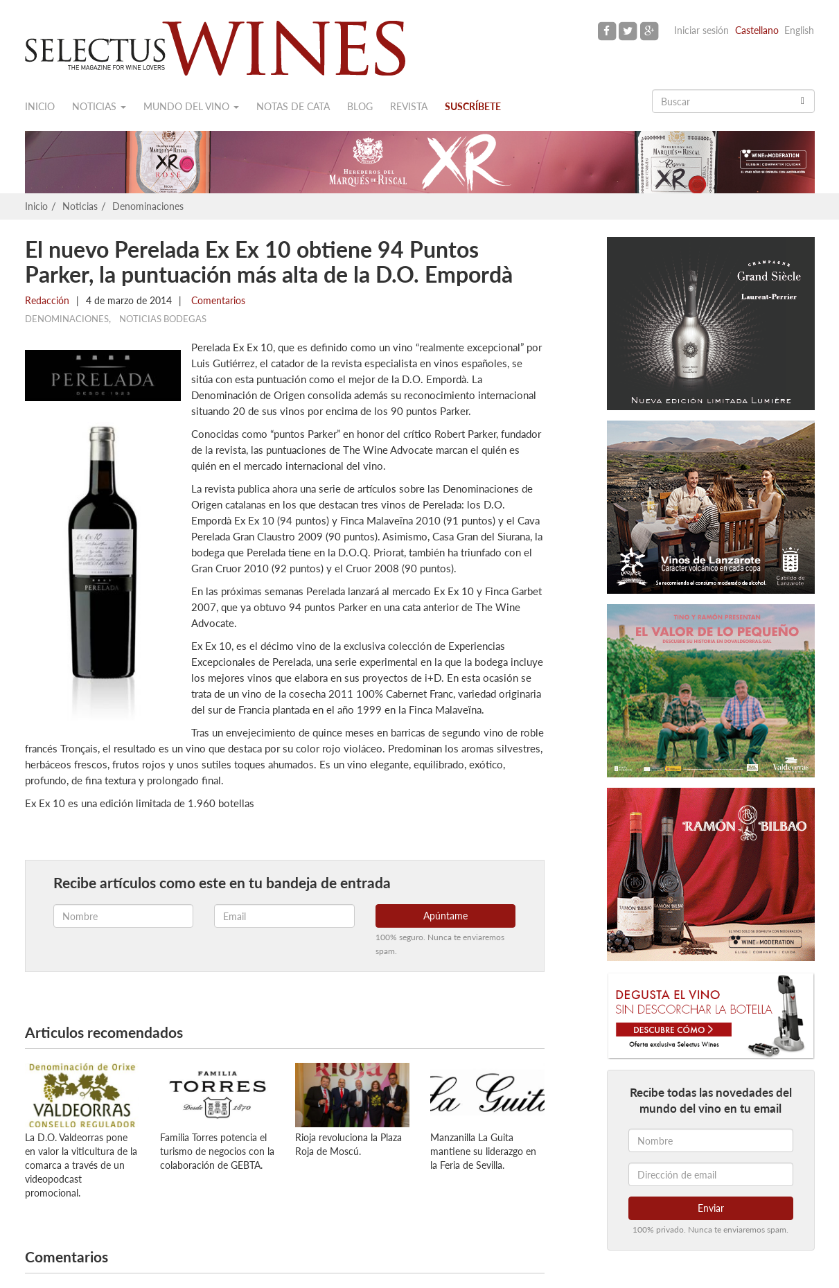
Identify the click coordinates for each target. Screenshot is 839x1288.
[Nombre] (710, 1140)
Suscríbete (473, 106)
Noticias (99, 106)
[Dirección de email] (710, 1174)
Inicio (40, 106)
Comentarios (216, 300)
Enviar (711, 1208)
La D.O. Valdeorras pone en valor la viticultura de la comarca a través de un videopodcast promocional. (81, 1165)
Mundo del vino (191, 106)
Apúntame (445, 915)
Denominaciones (148, 206)
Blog (360, 106)
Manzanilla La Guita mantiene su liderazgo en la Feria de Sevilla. (483, 1151)
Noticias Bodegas (162, 318)
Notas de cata (293, 106)
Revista (408, 106)
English (799, 30)
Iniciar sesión (701, 30)
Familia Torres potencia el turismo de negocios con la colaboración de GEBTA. (217, 1151)
